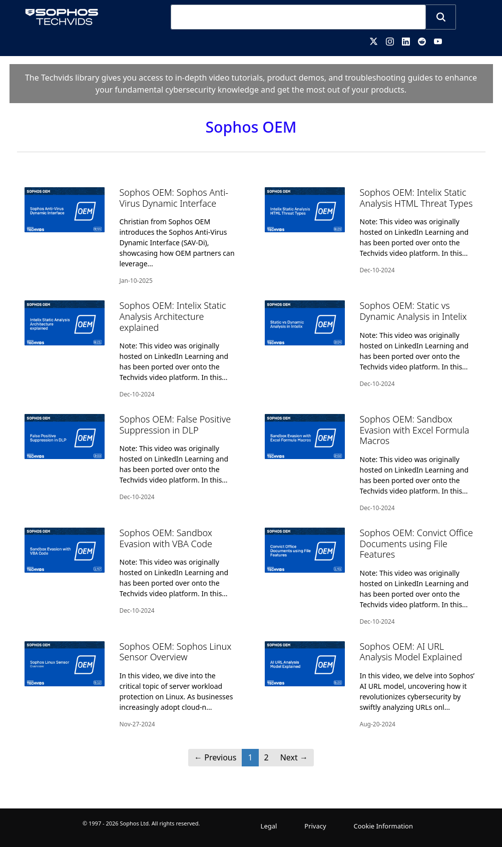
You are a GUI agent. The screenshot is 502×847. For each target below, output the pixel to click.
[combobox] (298, 17)
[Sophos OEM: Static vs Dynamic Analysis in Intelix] (371, 344)
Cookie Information (383, 825)
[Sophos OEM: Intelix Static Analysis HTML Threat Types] (371, 231)
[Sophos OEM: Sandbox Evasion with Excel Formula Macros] (371, 463)
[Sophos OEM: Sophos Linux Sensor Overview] (131, 685)
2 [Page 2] (266, 757)
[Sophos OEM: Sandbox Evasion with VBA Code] (131, 571)
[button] (441, 17)
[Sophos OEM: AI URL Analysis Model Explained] (371, 685)
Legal (269, 825)
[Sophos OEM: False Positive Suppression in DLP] (131, 458)
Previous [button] (215, 757)
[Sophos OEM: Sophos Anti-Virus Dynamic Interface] (131, 236)
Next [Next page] (294, 757)
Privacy (315, 825)
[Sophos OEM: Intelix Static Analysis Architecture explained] (131, 349)
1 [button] (250, 757)
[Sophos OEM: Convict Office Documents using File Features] (371, 577)
